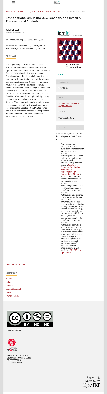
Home (9, 11)
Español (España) (13, 289)
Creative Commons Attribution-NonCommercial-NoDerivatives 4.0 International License (70, 169)
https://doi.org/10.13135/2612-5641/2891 (27, 40)
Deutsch (9, 285)
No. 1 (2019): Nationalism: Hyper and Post (46, 11)
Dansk (8, 292)
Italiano (9, 282)
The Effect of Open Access (71, 251)
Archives (18, 11)
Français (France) (13, 296)
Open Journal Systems (15, 264)
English (9, 278)
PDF (61, 74)
